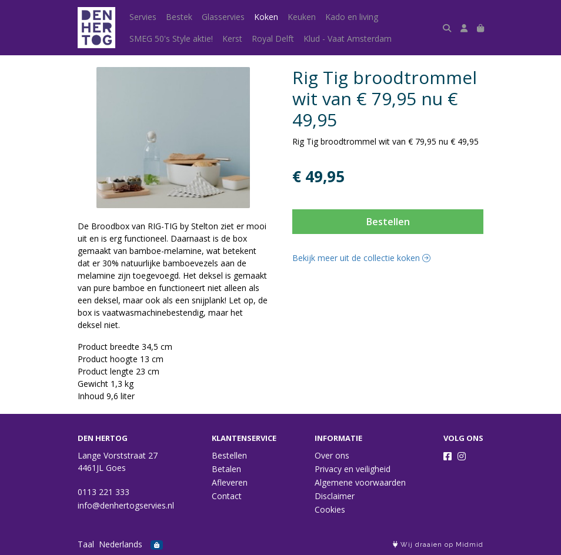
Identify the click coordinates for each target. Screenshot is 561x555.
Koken (266, 16)
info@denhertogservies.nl (126, 505)
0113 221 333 (103, 491)
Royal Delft (273, 38)
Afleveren (230, 482)
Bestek (179, 16)
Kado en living (351, 16)
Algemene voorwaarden (360, 482)
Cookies (330, 509)
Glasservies (223, 16)
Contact (227, 495)
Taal (86, 544)
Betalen (226, 468)
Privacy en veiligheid (352, 468)
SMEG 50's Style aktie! (171, 38)
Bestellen (388, 221)
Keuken (302, 16)
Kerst (232, 38)
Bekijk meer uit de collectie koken (361, 257)
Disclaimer (335, 495)
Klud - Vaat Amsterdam (347, 38)
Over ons (332, 455)
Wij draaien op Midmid (438, 545)
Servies (142, 16)
